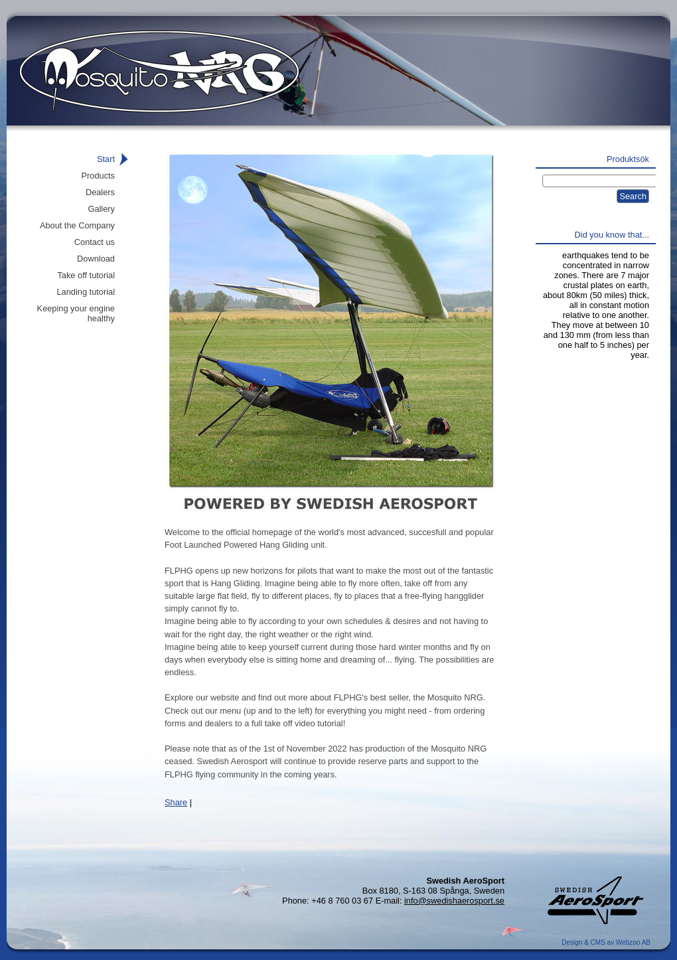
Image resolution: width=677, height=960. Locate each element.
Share (176, 802)
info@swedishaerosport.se (454, 901)
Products (98, 176)
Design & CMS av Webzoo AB (606, 942)
